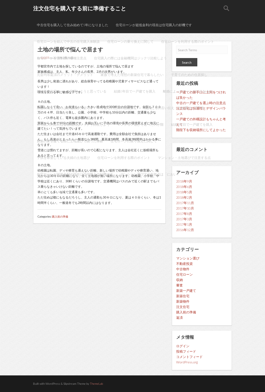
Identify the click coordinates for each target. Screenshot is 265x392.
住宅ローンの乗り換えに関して (130, 41)
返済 (179, 317)
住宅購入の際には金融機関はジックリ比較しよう (130, 58)
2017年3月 (184, 219)
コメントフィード (189, 357)
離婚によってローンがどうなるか (188, 91)
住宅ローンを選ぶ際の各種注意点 (62, 58)
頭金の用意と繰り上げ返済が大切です (65, 108)
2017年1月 (184, 224)
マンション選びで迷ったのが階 (140, 124)
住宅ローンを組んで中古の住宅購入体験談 (68, 41)
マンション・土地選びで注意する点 (184, 157)
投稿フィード (186, 351)
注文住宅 (182, 307)
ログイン (182, 346)
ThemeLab (96, 383)
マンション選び (187, 258)
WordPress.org (187, 362)
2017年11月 (185, 203)
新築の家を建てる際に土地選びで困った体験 (70, 141)
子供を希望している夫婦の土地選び (63, 157)
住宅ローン (184, 274)
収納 (179, 280)
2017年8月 (184, 213)
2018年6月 (184, 187)
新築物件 (182, 301)
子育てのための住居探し (189, 75)
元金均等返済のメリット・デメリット (65, 75)
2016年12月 (185, 230)
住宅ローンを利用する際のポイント (187, 41)
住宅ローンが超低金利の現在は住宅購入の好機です (154, 25)
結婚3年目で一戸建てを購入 (134, 91)
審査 (179, 285)
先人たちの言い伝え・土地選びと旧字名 (174, 108)
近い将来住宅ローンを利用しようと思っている (71, 91)
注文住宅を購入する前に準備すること (79, 8)
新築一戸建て (186, 290)
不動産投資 (184, 263)
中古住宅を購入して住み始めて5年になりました (72, 25)
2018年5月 (184, 192)
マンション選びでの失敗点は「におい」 (150, 174)
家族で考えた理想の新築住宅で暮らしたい (132, 75)
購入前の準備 (60, 216)
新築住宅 (182, 296)
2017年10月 (185, 208)
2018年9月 (184, 181)
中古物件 (182, 269)
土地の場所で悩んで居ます (57, 191)
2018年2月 (184, 197)
